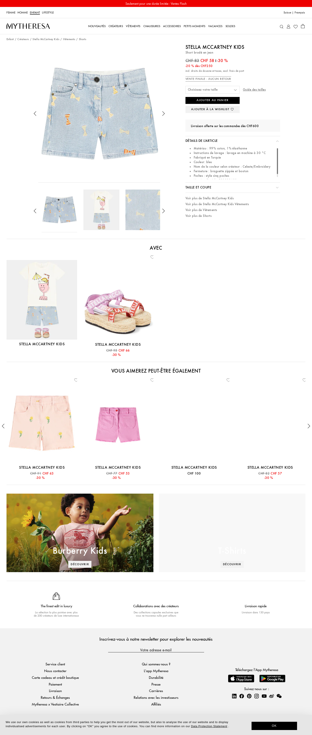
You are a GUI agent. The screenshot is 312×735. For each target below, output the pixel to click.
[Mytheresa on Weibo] (271, 696)
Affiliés (156, 704)
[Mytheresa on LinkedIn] (234, 696)
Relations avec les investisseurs (156, 697)
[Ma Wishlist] (295, 26)
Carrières (156, 690)
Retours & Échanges (55, 697)
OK (274, 725)
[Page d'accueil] (28, 26)
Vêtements (69, 39)
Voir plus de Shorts (198, 216)
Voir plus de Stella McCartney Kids (209, 198)
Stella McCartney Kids (45, 39)
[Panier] (303, 26)
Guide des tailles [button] (254, 89)
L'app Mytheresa (156, 670)
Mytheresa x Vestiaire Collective (55, 704)
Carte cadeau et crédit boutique (55, 677)
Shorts (82, 39)
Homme (23, 12)
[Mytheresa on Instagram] (256, 696)
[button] (35, 114)
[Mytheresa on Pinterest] (249, 696)
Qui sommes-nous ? (156, 663)
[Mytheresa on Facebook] (241, 696)
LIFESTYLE (48, 12)
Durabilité (156, 677)
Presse (156, 684)
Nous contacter (55, 670)
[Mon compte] (288, 26)
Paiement (55, 684)
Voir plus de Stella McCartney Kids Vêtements (217, 204)
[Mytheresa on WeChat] (279, 696)
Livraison (55, 690)
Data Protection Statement (209, 726)
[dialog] (156, 725)
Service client (55, 663)
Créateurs (23, 39)
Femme (10, 12)
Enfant (35, 12)
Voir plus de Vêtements (201, 210)
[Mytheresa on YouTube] (264, 696)
